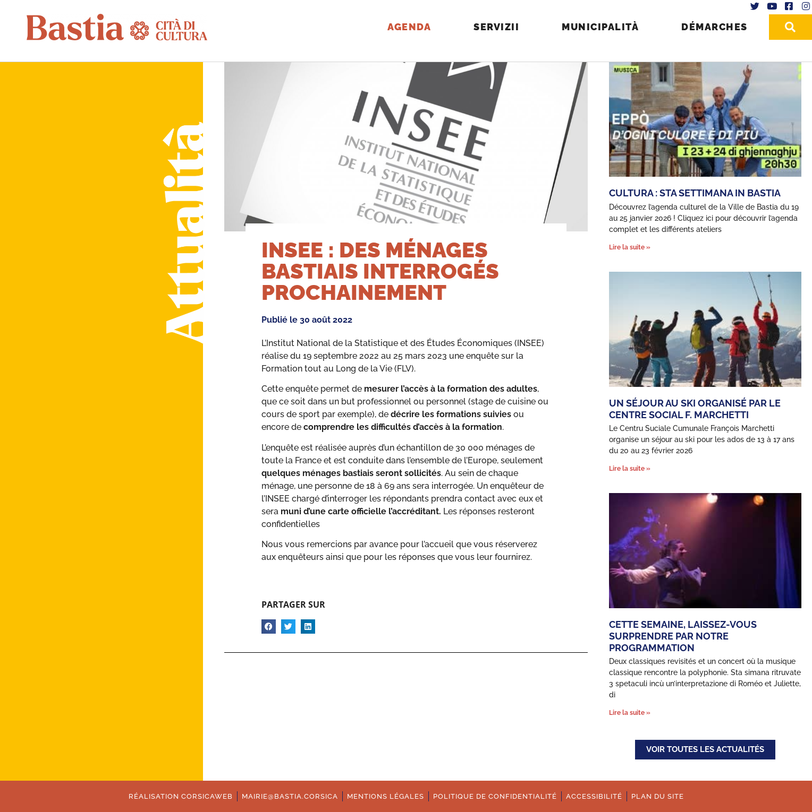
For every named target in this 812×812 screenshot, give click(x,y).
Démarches (714, 26)
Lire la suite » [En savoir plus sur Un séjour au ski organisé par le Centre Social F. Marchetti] (629, 468)
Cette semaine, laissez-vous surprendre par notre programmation (683, 636)
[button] (268, 626)
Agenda (409, 26)
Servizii (496, 26)
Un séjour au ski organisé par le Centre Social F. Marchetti (695, 409)
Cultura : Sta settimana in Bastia (695, 192)
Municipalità (600, 26)
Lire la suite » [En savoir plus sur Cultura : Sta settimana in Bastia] (629, 247)
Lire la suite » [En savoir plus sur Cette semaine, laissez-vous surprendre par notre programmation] (629, 712)
